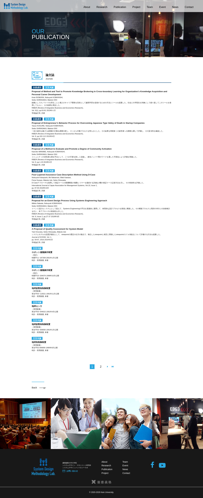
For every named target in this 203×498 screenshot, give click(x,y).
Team (150, 7)
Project (136, 7)
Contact (189, 7)
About (86, 7)
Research (101, 7)
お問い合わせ (72, 471)
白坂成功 (37, 87)
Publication (120, 7)
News (175, 7)
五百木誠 (49, 87)
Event (162, 7)
